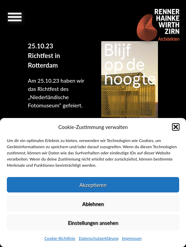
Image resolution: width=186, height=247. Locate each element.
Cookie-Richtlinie (59, 238)
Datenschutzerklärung (98, 238)
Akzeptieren (93, 185)
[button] (175, 127)
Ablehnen (93, 204)
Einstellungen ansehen (93, 223)
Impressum (132, 238)
